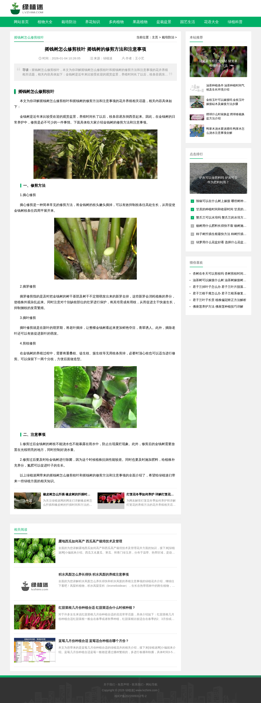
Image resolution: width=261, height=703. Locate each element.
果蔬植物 (140, 22)
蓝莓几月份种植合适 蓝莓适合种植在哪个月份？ (93, 641)
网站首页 (21, 22)
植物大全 (45, 22)
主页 (155, 37)
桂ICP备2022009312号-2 (130, 696)
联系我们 (137, 684)
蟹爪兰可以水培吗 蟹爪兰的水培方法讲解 (224, 217)
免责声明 (123, 684)
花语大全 (211, 22)
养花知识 (92, 22)
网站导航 (151, 684)
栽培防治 (68, 22)
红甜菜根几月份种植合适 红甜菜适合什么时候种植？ (96, 607)
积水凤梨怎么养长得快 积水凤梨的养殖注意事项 (93, 574)
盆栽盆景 (163, 22)
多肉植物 (116, 22)
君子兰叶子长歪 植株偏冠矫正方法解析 (219, 300)
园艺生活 (187, 22)
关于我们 (109, 684)
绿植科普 (235, 22)
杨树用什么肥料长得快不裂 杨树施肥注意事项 (227, 225)
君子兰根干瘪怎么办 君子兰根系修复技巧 (221, 293)
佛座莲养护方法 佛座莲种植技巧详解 (218, 306)
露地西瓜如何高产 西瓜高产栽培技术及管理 (90, 541)
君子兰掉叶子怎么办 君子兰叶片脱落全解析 (223, 286)
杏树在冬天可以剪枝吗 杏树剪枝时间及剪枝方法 (226, 273)
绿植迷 (107, 58)
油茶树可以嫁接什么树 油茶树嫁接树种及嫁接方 (226, 280)
